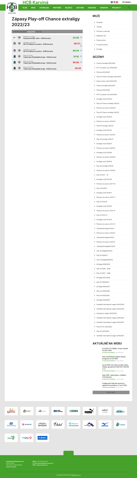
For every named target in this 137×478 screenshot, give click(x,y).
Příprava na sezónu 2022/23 (105, 121)
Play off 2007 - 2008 (103, 273)
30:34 (76, 51)
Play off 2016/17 (101, 188)
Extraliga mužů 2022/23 (104, 117)
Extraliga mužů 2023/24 (104, 99)
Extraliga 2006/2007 (103, 286)
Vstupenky (125, 2)
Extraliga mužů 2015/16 (104, 206)
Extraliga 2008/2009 (103, 264)
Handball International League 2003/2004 (110, 309)
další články (111, 392)
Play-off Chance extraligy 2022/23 (107, 112)
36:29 (76, 62)
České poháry (101, 40)
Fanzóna (92, 8)
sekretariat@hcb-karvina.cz (45, 463)
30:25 (78, 68)
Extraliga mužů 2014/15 (104, 219)
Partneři (57, 8)
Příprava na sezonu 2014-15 (105, 224)
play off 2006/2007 (102, 282)
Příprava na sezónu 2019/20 (105, 157)
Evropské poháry (102, 45)
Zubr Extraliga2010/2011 (104, 251)
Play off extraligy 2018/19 (104, 166)
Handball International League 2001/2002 (110, 322)
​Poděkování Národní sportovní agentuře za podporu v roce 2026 (114, 384)
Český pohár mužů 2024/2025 (106, 81)
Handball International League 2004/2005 (110, 304)
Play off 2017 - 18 (102, 175)
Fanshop (104, 8)
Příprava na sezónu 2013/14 (105, 233)
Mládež (68, 8)
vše (37, 31)
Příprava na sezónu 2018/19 (105, 170)
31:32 (76, 56)
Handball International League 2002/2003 (110, 318)
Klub (25, 8)
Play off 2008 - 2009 (103, 269)
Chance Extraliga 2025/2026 (105, 63)
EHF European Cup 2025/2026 (106, 68)
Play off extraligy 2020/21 (104, 139)
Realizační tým (101, 36)
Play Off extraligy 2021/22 (104, 126)
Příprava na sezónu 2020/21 (105, 148)
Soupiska (99, 22)
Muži (33, 8)
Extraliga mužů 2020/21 (104, 144)
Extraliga (44, 8)
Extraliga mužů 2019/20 (104, 152)
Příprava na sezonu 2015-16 (105, 211)
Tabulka (99, 27)
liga (40, 31)
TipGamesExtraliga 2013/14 (105, 228)
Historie (80, 8)
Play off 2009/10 (101, 255)
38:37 (77, 43)
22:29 (76, 38)
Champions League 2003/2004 (106, 313)
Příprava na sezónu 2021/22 (105, 135)
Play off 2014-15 (101, 215)
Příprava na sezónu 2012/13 (105, 242)
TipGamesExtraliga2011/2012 (105, 246)
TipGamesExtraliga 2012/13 (105, 237)
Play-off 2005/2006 (102, 295)
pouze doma (22, 31)
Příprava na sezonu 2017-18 (105, 184)
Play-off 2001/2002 (102, 331)
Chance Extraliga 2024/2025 (105, 85)
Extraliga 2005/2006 (103, 300)
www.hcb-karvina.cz (42, 465)
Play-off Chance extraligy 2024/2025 (108, 77)
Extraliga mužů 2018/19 (104, 161)
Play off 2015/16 (101, 202)
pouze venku (31, 31)
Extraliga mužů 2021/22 (104, 130)
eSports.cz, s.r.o (76, 475)
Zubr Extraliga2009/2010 (104, 260)
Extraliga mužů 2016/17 (104, 193)
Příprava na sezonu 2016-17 (105, 197)
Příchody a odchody (103, 31)
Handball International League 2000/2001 (110, 336)
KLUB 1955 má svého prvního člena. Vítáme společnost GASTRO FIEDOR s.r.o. (115, 367)
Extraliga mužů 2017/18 (104, 179)
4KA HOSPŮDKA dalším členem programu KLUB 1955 (114, 358)
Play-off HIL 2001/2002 (104, 327)
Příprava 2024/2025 (103, 72)
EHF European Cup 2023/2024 (106, 94)
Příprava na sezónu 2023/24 (106, 108)
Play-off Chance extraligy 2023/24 (107, 103)
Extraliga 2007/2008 (103, 277)
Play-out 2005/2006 (103, 291)
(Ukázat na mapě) (11, 466)
